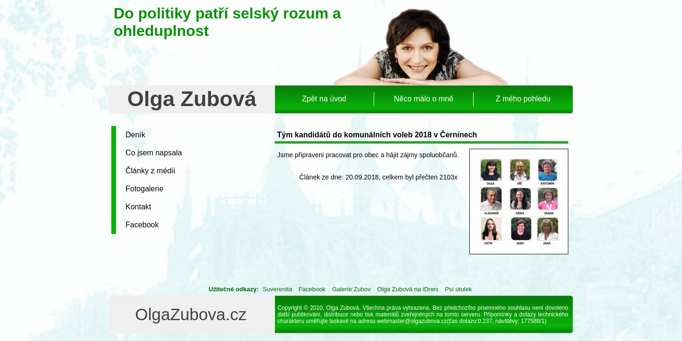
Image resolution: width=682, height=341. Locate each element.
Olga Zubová (192, 99)
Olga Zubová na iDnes (407, 289)
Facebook (142, 225)
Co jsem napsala (154, 153)
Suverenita (277, 289)
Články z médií (150, 171)
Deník (135, 135)
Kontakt (138, 207)
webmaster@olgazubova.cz (412, 321)
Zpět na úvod (324, 99)
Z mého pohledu (523, 99)
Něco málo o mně (423, 99)
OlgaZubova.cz (190, 314)
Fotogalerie (144, 189)
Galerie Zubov (351, 289)
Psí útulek (458, 289)
